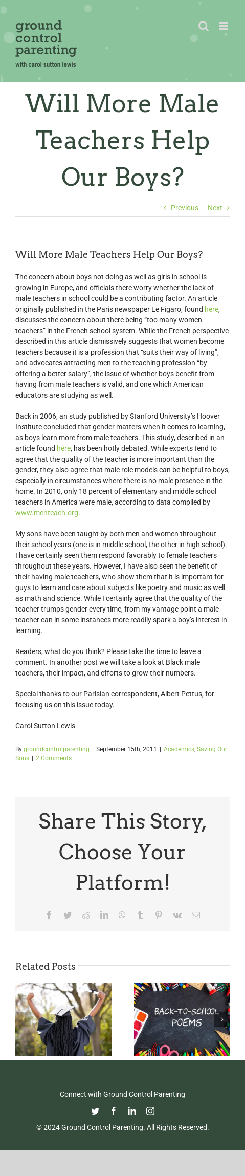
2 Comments (54, 758)
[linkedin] (132, 1111)
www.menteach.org (46, 513)
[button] (23, 1019)
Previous (184, 208)
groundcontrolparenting (57, 749)
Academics (179, 749)
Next (215, 208)
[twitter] (95, 1111)
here (211, 309)
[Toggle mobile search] (203, 25)
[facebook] (113, 1111)
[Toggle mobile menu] (224, 25)
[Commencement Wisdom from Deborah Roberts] (63, 987)
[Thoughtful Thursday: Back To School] (182, 987)
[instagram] (150, 1111)
